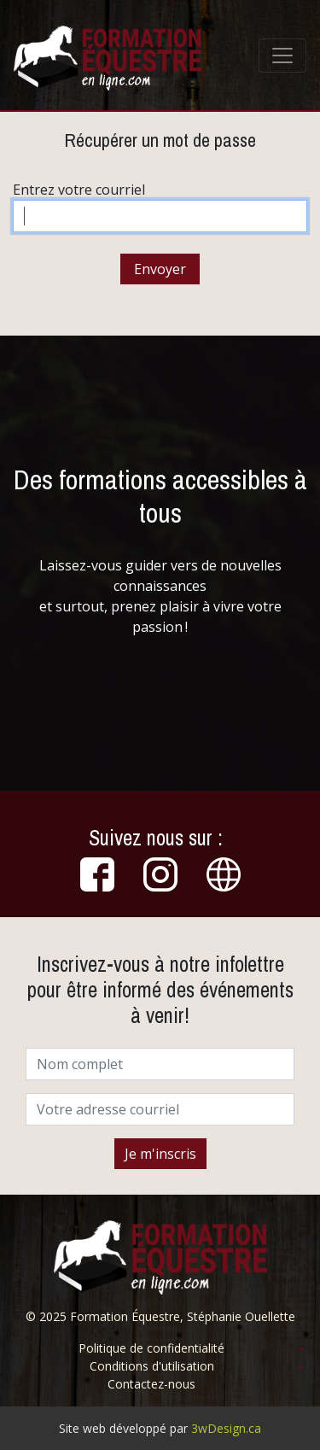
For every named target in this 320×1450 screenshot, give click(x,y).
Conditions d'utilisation (152, 1366)
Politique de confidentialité (151, 1348)
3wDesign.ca (226, 1428)
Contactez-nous (151, 1384)
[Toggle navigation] (282, 55)
